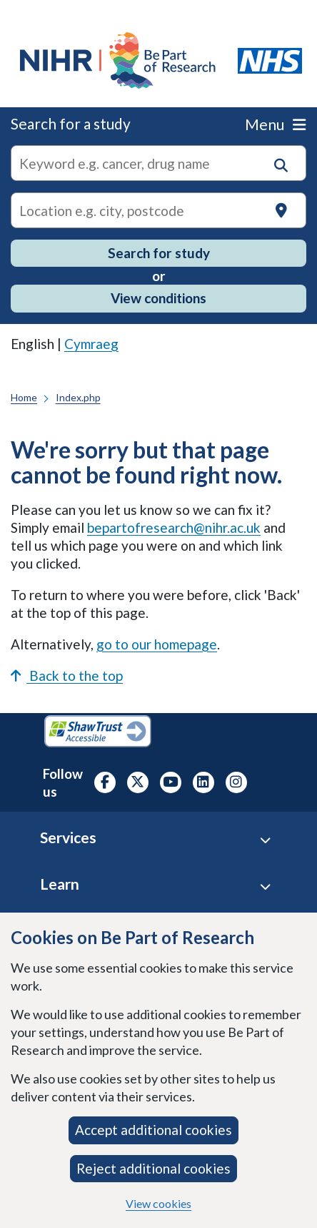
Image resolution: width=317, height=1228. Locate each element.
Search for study (159, 253)
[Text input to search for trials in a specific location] (158, 210)
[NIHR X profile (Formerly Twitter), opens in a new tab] (138, 782)
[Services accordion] (265, 840)
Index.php (78, 397)
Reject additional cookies (153, 1168)
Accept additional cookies (153, 1129)
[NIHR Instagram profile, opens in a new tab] (236, 782)
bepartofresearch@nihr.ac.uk (174, 527)
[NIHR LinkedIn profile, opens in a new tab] (203, 782)
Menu (275, 124)
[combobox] (158, 163)
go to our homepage (156, 644)
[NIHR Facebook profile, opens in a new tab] (105, 782)
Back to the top (67, 675)
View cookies (158, 1203)
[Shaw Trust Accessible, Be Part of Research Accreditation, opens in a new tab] (98, 733)
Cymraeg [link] (91, 343)
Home (24, 397)
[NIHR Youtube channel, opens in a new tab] (171, 782)
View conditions (158, 298)
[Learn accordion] (265, 886)
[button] (281, 166)
